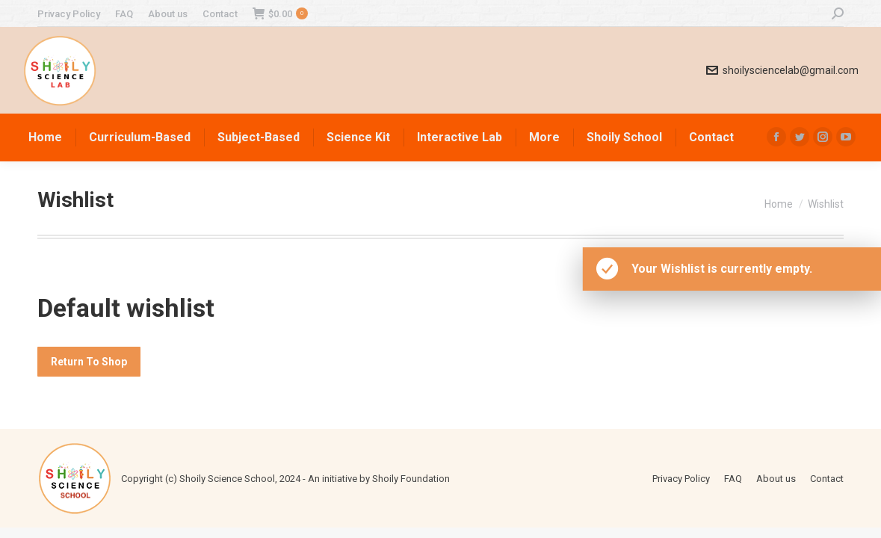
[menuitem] (68, 14)
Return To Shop (89, 362)
